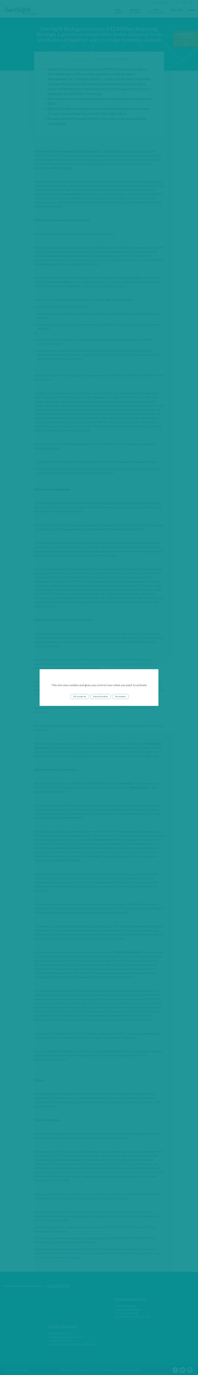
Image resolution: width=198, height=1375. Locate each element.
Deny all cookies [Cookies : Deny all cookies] (100, 696)
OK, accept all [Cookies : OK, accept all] (79, 696)
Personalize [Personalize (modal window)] (120, 696)
